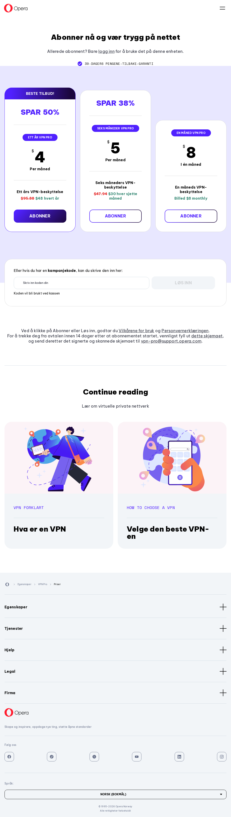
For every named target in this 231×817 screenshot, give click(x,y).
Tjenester (115, 628)
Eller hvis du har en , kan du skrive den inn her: (68, 270)
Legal (115, 671)
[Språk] (115, 794)
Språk (222, 8)
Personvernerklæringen (185, 330)
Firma (115, 692)
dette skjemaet (207, 335)
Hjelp (115, 650)
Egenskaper (115, 607)
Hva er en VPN (40, 528)
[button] (40, 216)
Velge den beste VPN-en (168, 532)
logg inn (106, 51)
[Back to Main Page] (16, 8)
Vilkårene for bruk (136, 330)
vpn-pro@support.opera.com (171, 341)
